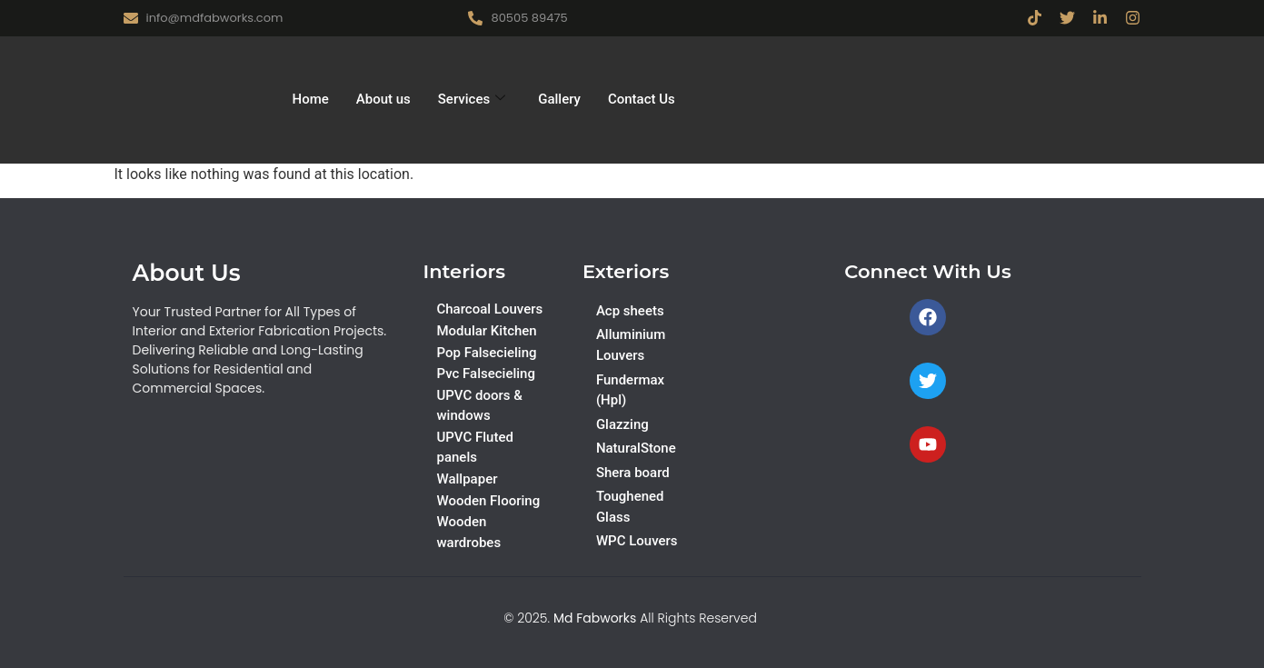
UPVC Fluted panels (474, 447)
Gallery (559, 99)
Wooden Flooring (488, 501)
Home (311, 99)
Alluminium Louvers (630, 345)
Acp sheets (630, 311)
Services (471, 99)
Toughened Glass (630, 506)
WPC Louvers (637, 541)
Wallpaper (466, 479)
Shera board (633, 472)
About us (383, 99)
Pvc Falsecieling (485, 373)
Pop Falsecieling (486, 352)
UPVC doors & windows (479, 405)
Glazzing (622, 424)
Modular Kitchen (486, 331)
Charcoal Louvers (489, 309)
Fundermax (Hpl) (630, 390)
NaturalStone (636, 448)
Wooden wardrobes (468, 532)
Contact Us (641, 99)
